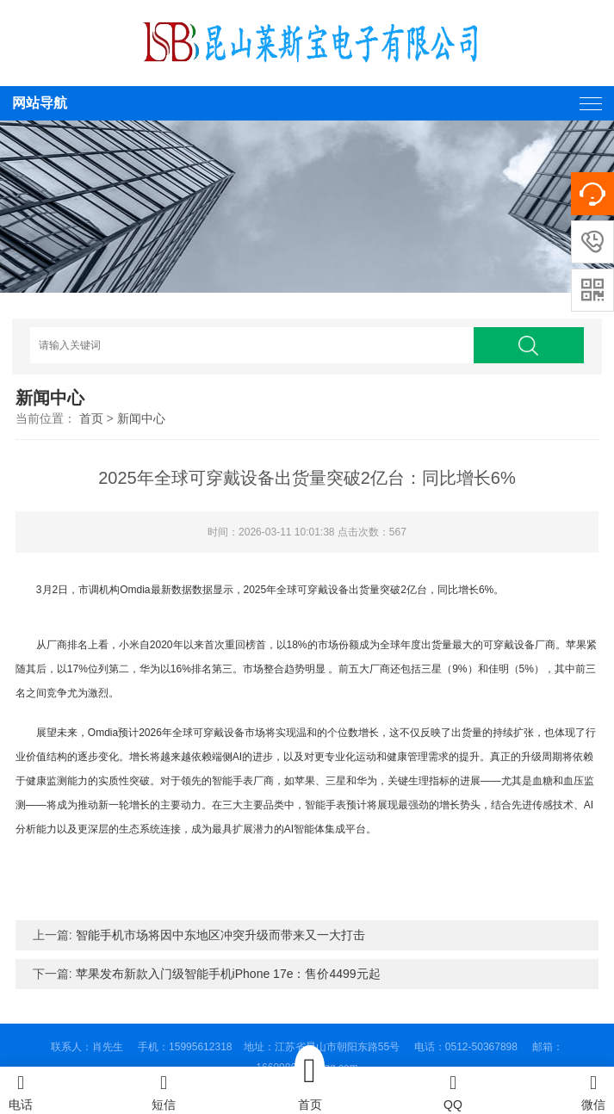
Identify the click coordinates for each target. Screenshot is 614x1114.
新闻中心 (141, 418)
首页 (91, 418)
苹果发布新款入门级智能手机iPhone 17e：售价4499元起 (228, 974)
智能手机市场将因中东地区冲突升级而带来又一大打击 (220, 935)
